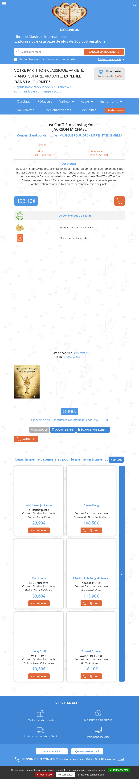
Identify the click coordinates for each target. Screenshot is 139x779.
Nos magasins (52, 751)
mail (121, 759)
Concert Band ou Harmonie (37, 135)
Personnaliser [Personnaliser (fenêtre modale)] (65, 774)
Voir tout (116, 459)
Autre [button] (87, 101)
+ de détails (39, 429)
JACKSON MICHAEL (69, 129)
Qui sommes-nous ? (87, 751)
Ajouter (119, 201)
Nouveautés (25, 110)
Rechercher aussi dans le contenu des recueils (47, 59)
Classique (24, 101)
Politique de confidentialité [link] (90, 774)
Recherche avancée (109, 59)
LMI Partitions (69, 29)
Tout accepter (119, 770)
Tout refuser (44, 774)
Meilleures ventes (58, 110)
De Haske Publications (42, 155)
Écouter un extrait (93, 429)
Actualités (89, 110)
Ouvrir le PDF (63, 429)
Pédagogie (45, 101)
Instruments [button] (111, 101)
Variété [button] (66, 101)
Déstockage (115, 110)
